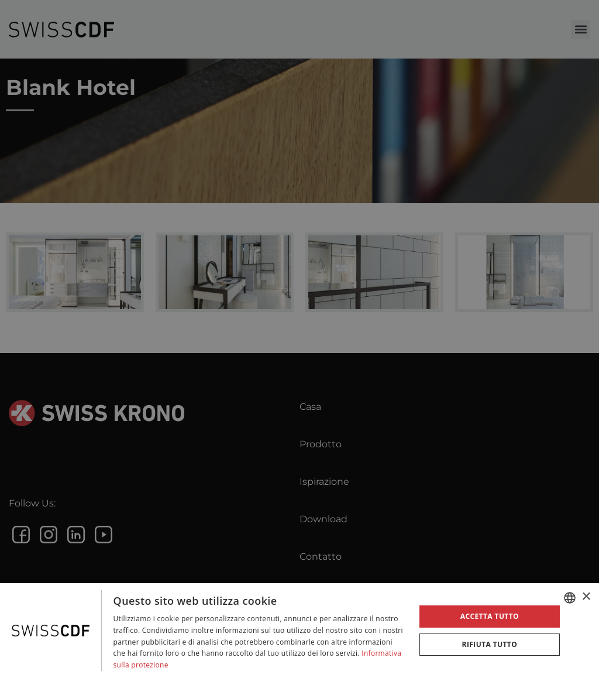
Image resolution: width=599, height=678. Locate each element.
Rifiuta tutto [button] (490, 644)
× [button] (585, 597)
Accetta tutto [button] (489, 616)
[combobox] (570, 598)
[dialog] (299, 630)
